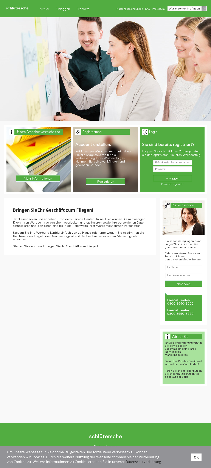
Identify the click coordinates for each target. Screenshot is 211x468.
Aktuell (44, 9)
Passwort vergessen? (172, 184)
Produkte (82, 9)
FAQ (147, 8)
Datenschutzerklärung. (144, 461)
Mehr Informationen (38, 178)
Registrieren (105, 181)
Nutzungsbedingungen (129, 8)
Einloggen (63, 9)
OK (196, 457)
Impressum (158, 8)
